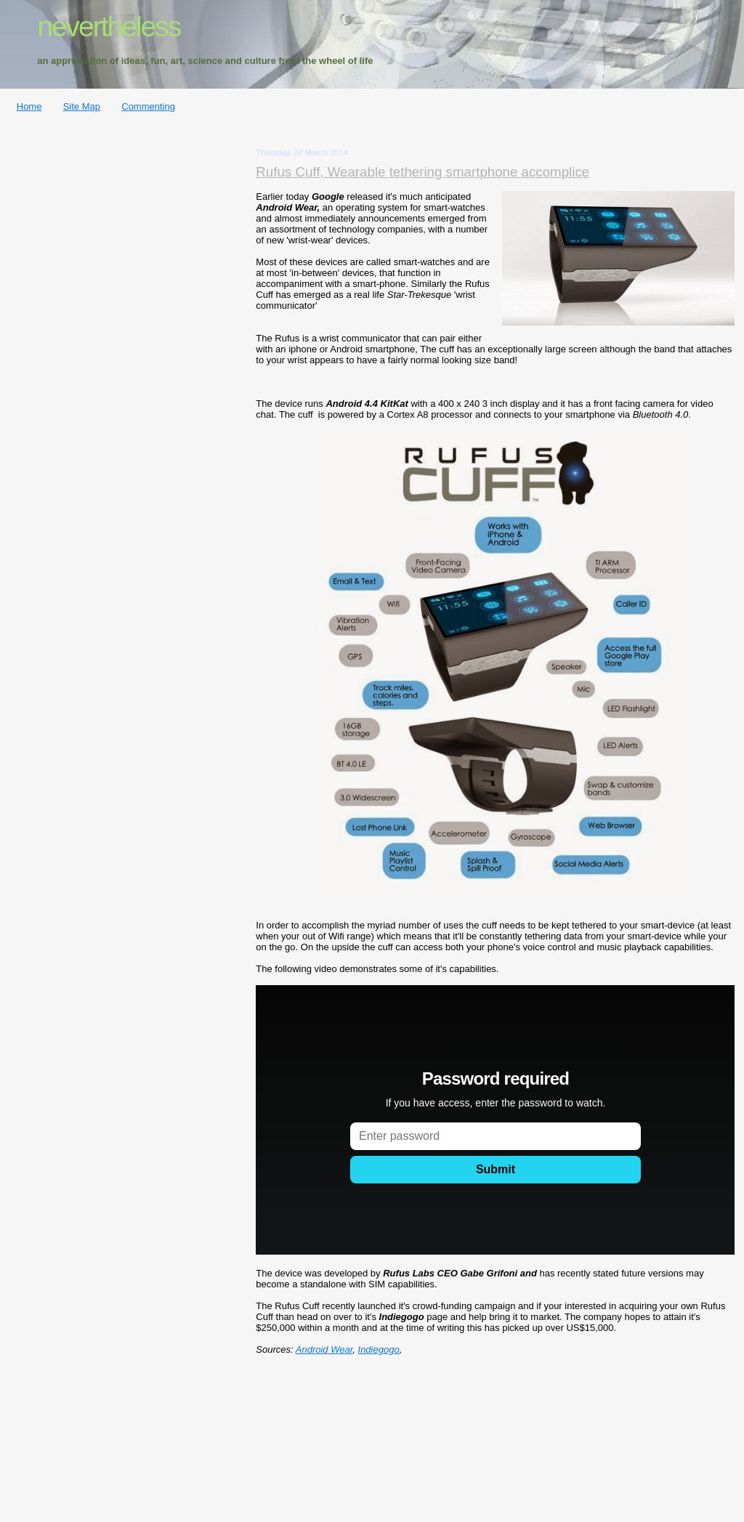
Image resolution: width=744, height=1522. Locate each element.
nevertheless (108, 26)
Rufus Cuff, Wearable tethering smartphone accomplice (422, 171)
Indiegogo (379, 1349)
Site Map (81, 106)
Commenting (148, 106)
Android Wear (324, 1349)
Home (29, 106)
